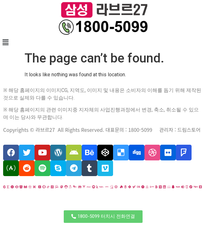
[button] (103, 216)
